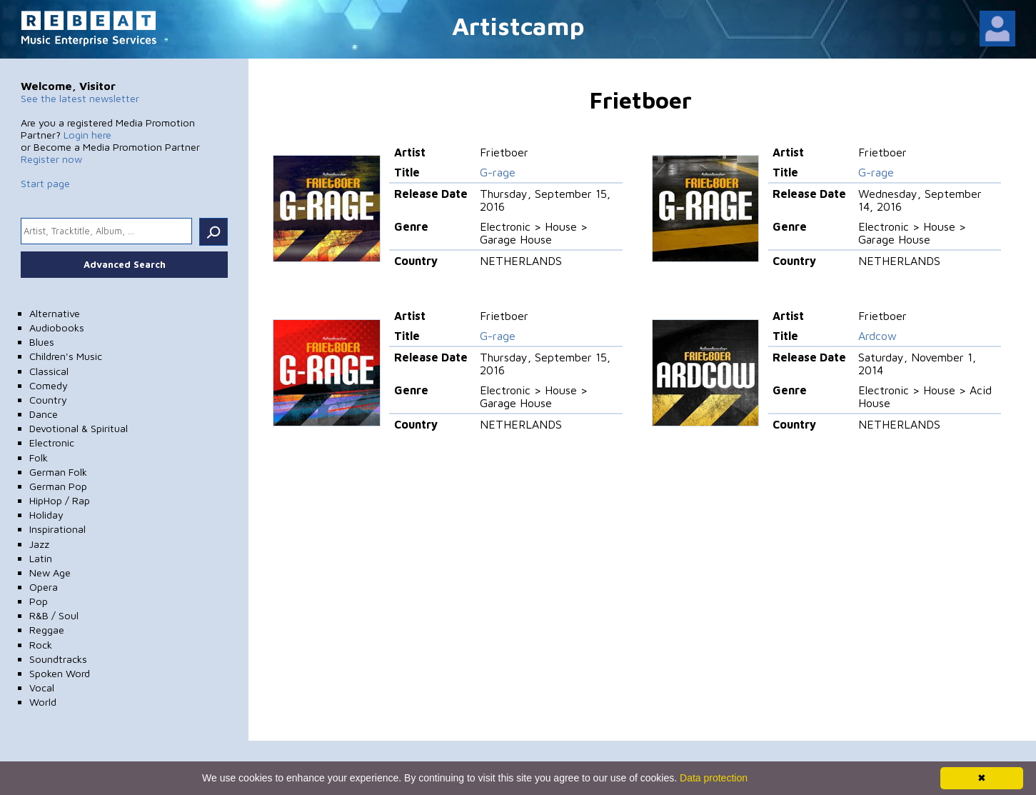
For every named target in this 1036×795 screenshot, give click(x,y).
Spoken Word (59, 673)
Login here (87, 135)
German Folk (58, 472)
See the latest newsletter (80, 98)
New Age (50, 572)
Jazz (39, 544)
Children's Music (65, 356)
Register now (51, 159)
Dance (43, 414)
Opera (43, 587)
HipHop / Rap (59, 500)
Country (48, 400)
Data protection (714, 778)
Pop (38, 601)
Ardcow (877, 335)
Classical (49, 371)
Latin (40, 558)
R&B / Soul (54, 615)
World (42, 702)
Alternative (54, 313)
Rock (40, 645)
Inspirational (57, 529)
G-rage (498, 172)
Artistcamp (518, 25)
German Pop (58, 486)
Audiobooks (56, 327)
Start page (45, 183)
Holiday (46, 515)
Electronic (51, 442)
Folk (38, 457)
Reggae (46, 630)
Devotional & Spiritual (78, 428)
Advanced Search (125, 264)
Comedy (48, 385)
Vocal (41, 687)
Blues (41, 342)
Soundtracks (58, 659)
